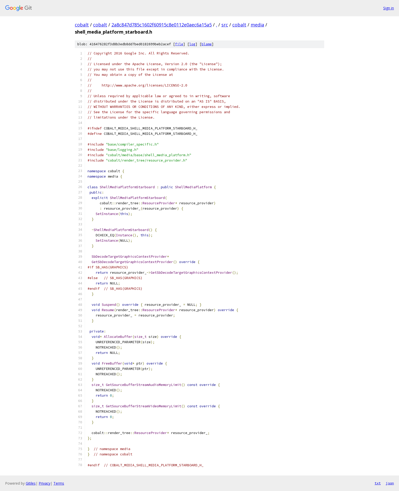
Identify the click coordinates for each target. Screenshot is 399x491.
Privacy (44, 483)
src (224, 25)
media (257, 25)
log (192, 44)
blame (207, 44)
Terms (58, 483)
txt (378, 483)
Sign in (388, 8)
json (390, 483)
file (179, 44)
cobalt (82, 25)
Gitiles (31, 483)
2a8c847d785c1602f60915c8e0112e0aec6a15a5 (161, 25)
